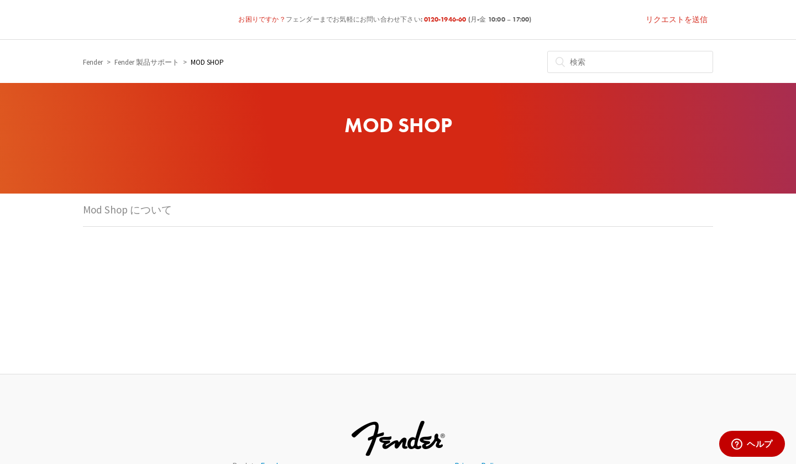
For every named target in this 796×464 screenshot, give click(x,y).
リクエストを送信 (677, 19)
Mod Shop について (127, 209)
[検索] (630, 62)
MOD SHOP (207, 62)
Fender (93, 62)
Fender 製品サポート (146, 62)
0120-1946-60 (446, 20)
